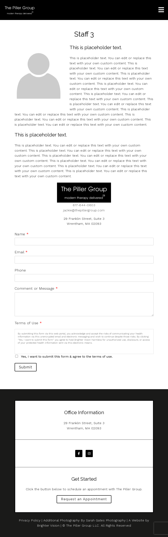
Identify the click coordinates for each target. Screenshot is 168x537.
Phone (20, 270)
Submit (25, 367)
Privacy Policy (29, 520)
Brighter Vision (48, 525)
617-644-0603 (84, 205)
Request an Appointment (84, 499)
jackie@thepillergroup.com (84, 210)
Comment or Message (36, 288)
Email (21, 252)
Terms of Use (28, 323)
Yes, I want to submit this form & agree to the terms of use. (67, 356)
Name (22, 234)
